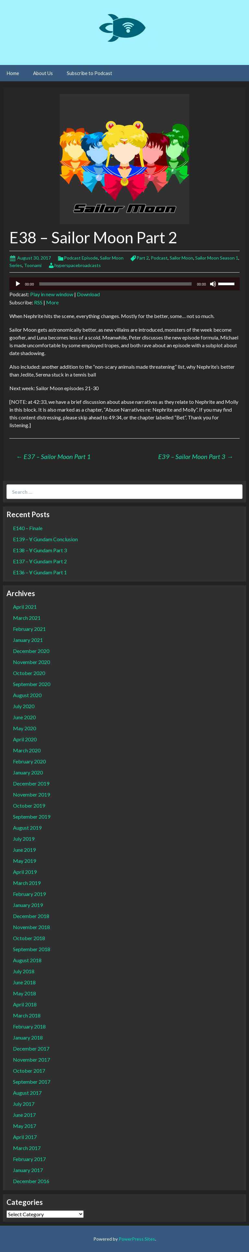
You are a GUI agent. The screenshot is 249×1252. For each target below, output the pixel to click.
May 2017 (24, 1126)
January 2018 (28, 1037)
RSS (38, 302)
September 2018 (31, 949)
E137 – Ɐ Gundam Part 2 (40, 561)
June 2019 (24, 850)
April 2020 (25, 739)
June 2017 (24, 1115)
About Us (43, 73)
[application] (124, 283)
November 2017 (31, 1059)
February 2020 (29, 761)
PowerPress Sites (137, 1239)
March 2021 (27, 618)
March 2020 (27, 750)
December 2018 (31, 916)
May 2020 (24, 728)
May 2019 (24, 861)
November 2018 (31, 927)
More (52, 302)
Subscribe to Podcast (89, 73)
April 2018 (25, 1004)
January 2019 (28, 905)
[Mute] (213, 284)
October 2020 (29, 673)
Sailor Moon (112, 258)
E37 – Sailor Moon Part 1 (53, 456)
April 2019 (25, 872)
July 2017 (23, 1104)
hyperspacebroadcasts (77, 265)
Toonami (33, 265)
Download (88, 294)
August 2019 (27, 827)
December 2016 (31, 1181)
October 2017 (29, 1070)
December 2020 (31, 651)
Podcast (159, 258)
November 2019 (31, 794)
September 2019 (31, 816)
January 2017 (28, 1170)
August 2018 (27, 960)
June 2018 (24, 982)
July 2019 (23, 839)
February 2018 (29, 1026)
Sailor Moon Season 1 (216, 258)
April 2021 (25, 607)
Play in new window (51, 294)
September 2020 (31, 684)
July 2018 (23, 971)
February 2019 (29, 894)
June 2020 (24, 717)
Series (15, 265)
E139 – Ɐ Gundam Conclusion (45, 539)
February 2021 (29, 629)
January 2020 (28, 772)
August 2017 (27, 1093)
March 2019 (27, 883)
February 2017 (29, 1159)
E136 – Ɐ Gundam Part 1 (40, 572)
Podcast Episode (81, 258)
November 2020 (31, 662)
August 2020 (27, 695)
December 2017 (31, 1048)
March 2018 (27, 1015)
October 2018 (29, 938)
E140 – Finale (27, 528)
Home (12, 73)
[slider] (115, 284)
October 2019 (29, 805)
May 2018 (24, 993)
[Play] (18, 284)
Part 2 (142, 258)
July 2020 (23, 706)
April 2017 (25, 1137)
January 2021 (28, 640)
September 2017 (31, 1082)
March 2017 (27, 1148)
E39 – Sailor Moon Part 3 (195, 456)
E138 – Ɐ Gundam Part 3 (40, 550)
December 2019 (31, 783)
